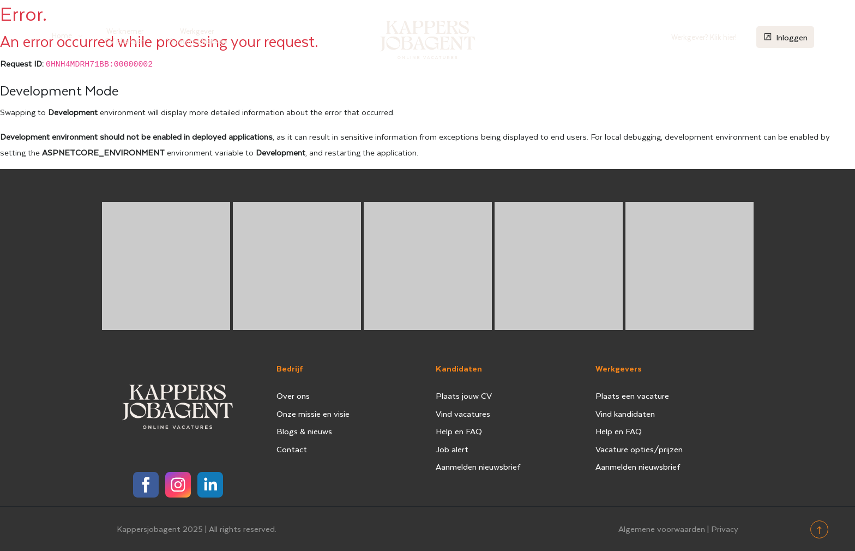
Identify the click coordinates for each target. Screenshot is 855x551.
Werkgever (196, 35)
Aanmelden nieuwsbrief (478, 466)
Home (62, 35)
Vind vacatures (463, 413)
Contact (291, 449)
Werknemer (125, 35)
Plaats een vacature (632, 395)
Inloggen (785, 37)
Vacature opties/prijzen (639, 449)
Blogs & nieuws (304, 431)
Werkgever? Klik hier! (704, 37)
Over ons (293, 395)
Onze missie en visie (313, 413)
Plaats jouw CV (464, 395)
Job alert (452, 449)
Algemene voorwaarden (661, 528)
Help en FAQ (459, 431)
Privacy (724, 528)
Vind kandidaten (625, 413)
